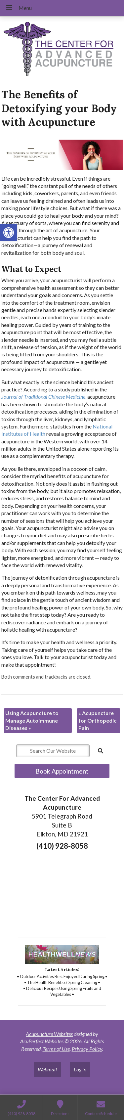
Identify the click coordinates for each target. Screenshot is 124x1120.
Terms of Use (56, 1049)
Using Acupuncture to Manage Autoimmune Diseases (32, 720)
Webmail (47, 1069)
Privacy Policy (87, 1049)
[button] (8, 232)
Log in (80, 1069)
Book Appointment (62, 771)
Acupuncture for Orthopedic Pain (97, 720)
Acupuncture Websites (49, 1034)
